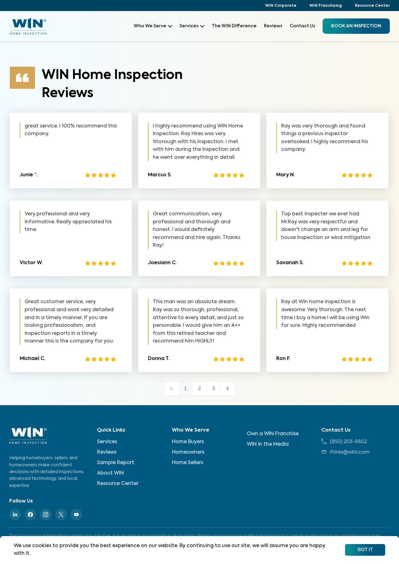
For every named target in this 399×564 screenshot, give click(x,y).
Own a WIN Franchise (273, 434)
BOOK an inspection (356, 26)
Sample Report (115, 462)
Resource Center (372, 6)
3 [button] (213, 388)
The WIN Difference (234, 26)
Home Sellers (187, 462)
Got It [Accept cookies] (365, 550)
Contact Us (302, 26)
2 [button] (199, 388)
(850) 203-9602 (344, 442)
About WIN (110, 473)
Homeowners (188, 452)
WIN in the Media (268, 444)
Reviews (273, 26)
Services (192, 26)
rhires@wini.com (345, 452)
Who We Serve (153, 26)
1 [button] (185, 388)
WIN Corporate (280, 6)
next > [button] (228, 389)
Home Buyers (188, 442)
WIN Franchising (325, 6)
